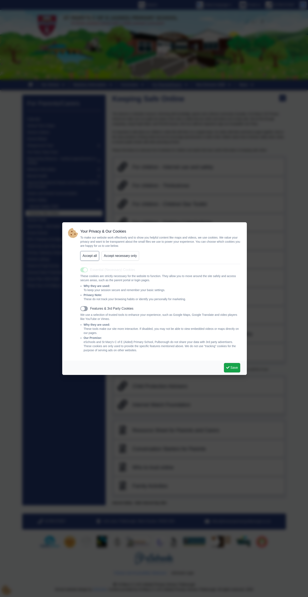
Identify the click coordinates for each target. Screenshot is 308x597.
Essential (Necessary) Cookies (112, 270)
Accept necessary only (120, 256)
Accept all (90, 256)
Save (232, 367)
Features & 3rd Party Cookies (112, 308)
